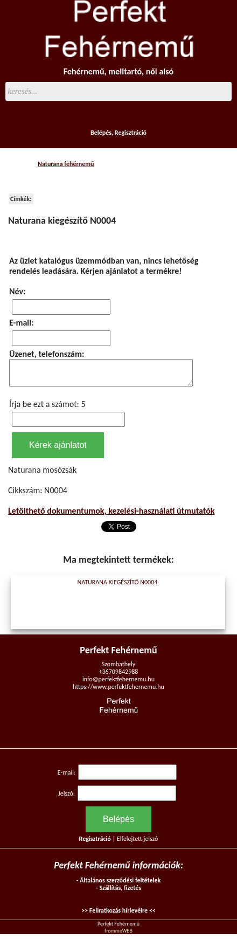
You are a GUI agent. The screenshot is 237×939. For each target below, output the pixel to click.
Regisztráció (131, 132)
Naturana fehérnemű (66, 164)
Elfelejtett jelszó (137, 843)
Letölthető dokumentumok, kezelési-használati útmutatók (111, 515)
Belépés (100, 132)
